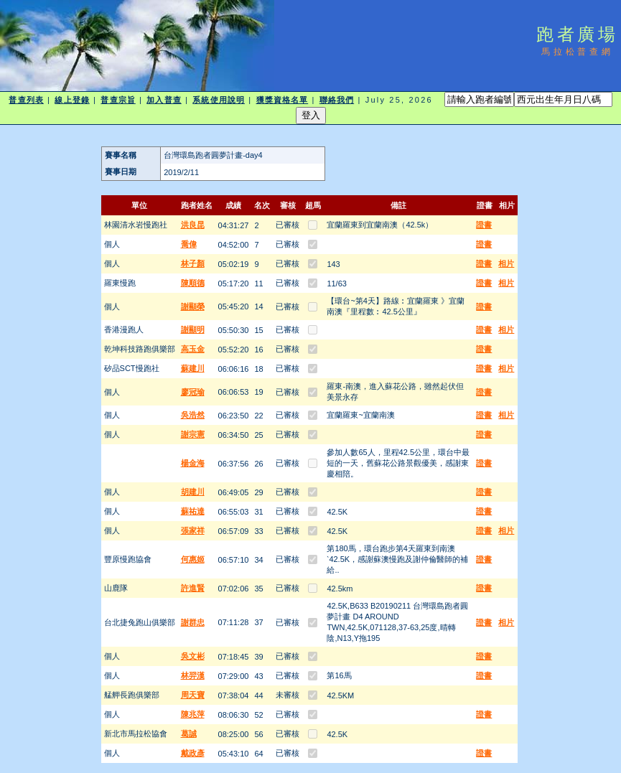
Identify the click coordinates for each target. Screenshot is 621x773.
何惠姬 (193, 559)
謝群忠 (193, 622)
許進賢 (193, 588)
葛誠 (189, 733)
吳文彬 (193, 656)
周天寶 (193, 694)
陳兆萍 (193, 714)
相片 (506, 263)
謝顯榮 (193, 306)
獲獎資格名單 (282, 99)
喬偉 (189, 244)
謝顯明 (193, 329)
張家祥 (193, 530)
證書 (484, 224)
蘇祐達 (193, 511)
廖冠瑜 (193, 392)
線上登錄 (72, 99)
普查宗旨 (118, 99)
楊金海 (193, 463)
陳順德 (193, 282)
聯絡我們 (336, 99)
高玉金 (193, 349)
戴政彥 (193, 753)
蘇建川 (193, 368)
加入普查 (163, 99)
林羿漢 (193, 675)
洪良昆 (193, 224)
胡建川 (193, 491)
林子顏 (193, 263)
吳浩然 (193, 415)
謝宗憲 (193, 434)
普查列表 (26, 99)
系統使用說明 (218, 99)
